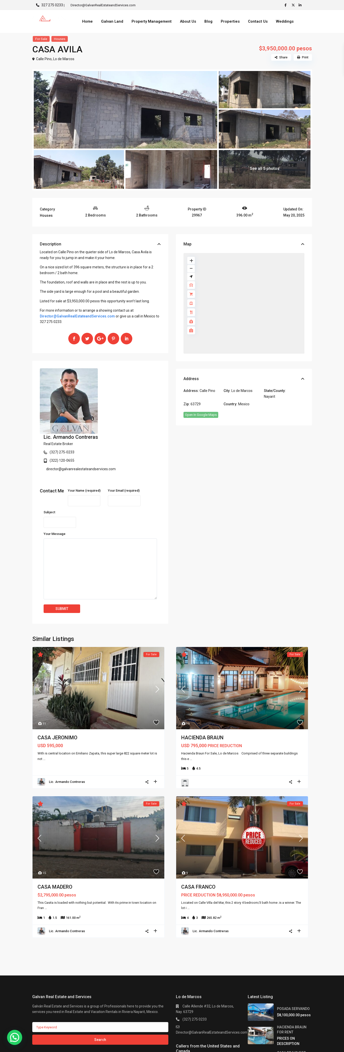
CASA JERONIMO (57, 687)
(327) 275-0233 (122, 387)
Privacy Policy (301, 1044)
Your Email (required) (124, 440)
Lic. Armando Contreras (131, 372)
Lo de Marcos (63, 59)
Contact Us (258, 21)
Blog (208, 21)
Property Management (152, 21)
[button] (14, 1037)
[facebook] (286, 5)
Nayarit (269, 396)
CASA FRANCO (198, 836)
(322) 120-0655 (122, 395)
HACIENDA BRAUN (202, 687)
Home (87, 21)
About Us (188, 21)
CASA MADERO (55, 836)
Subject (49, 462)
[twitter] (293, 5)
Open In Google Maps (201, 415)
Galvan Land (112, 21)
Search (100, 989)
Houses (59, 39)
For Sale (41, 39)
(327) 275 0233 (194, 969)
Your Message (55, 483)
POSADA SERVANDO (293, 958)
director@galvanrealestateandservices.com (141, 404)
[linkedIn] (300, 5)
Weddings (285, 21)
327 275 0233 (52, 5)
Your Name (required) (84, 440)
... (44, 708)
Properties (230, 21)
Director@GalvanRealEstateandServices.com (77, 316)
